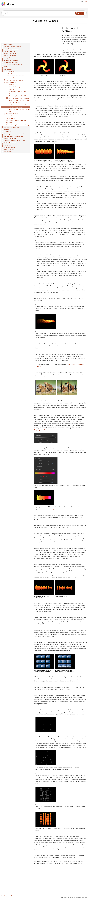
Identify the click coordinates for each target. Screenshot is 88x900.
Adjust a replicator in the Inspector (19, 100)
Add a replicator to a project (14, 80)
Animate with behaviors (11, 60)
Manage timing (8, 58)
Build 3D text (8, 129)
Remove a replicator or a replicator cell (19, 92)
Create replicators (9, 71)
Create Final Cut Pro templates (13, 64)
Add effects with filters (10, 138)
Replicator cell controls (15, 107)
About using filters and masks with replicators (16, 121)
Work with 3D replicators (13, 116)
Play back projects (9, 51)
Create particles (8, 69)
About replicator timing (13, 118)
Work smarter (8, 152)
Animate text (7, 131)
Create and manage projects (12, 47)
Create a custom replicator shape (18, 105)
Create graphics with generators (13, 136)
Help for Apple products (7, 896)
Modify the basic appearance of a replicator (18, 88)
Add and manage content (11, 49)
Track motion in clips (10, 143)
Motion (10, 4)
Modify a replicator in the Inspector (19, 98)
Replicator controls (14, 102)
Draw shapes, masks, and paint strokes (15, 134)
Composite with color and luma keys (14, 140)
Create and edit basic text (11, 127)
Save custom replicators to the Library (17, 125)
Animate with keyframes (11, 62)
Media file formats (9, 149)
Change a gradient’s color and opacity (45, 430)
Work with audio (8, 145)
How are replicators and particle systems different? (15, 77)
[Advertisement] (46, 39)
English (83, 1)
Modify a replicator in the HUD (18, 96)
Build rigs (6, 67)
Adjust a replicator (11, 82)
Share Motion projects (10, 147)
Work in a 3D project (10, 55)
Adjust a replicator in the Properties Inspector (19, 110)
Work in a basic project (10, 53)
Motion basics (8, 44)
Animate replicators (12, 114)
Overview (9, 73)
